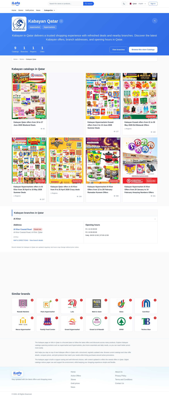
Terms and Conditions (123, 379)
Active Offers (76, 376)
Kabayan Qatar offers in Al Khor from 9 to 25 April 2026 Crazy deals (65, 190)
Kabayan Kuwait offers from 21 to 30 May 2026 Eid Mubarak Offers (140, 126)
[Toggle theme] (124, 3)
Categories (49, 10)
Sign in (153, 4)
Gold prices (29, 10)
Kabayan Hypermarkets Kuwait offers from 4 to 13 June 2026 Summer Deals (100, 127)
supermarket (35, 27)
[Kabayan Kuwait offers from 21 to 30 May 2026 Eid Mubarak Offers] (140, 99)
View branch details (36, 240)
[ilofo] (16, 4)
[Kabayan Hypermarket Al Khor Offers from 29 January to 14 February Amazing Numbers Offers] (140, 163)
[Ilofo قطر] (17, 374)
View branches (118, 50)
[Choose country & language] (137, 3)
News (38, 10)
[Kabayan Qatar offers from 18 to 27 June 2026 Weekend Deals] (29, 99)
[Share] (154, 20)
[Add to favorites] (61, 21)
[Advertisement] (66, 104)
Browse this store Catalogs (143, 50)
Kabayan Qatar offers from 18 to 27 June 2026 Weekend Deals (28, 126)
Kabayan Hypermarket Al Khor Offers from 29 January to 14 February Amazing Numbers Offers (139, 192)
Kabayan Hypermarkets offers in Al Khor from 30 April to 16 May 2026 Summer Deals (28, 192)
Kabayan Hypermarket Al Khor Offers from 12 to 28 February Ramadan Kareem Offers (100, 192)
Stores (20, 10)
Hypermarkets (49, 27)
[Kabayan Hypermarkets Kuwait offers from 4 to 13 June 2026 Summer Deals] (103, 99)
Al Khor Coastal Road (23, 229)
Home (14, 10)
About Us (118, 372)
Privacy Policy (120, 376)
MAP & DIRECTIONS (21, 240)
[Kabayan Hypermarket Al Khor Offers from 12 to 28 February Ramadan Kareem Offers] (103, 163)
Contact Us (119, 383)
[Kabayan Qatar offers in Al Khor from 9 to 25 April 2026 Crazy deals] (66, 163)
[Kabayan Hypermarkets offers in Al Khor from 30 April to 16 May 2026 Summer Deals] (29, 163)
